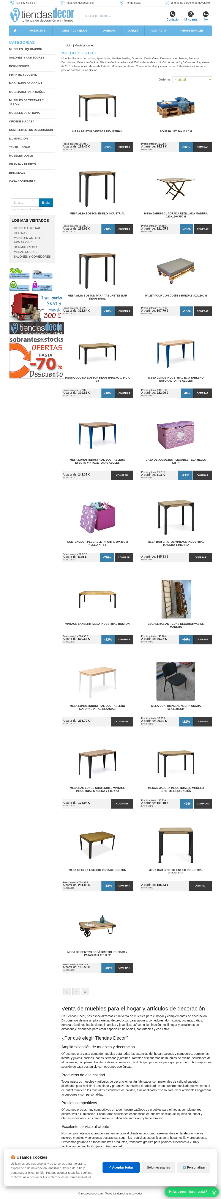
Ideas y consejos (74, 30)
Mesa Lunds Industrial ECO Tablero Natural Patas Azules (176, 379)
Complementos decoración (31, 130)
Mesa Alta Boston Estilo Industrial (97, 213)
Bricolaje (17, 172)
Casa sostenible (22, 181)
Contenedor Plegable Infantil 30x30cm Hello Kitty (97, 543)
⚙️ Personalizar (194, 1167)
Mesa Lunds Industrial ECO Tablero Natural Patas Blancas (97, 707)
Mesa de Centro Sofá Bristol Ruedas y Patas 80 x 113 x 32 (97, 954)
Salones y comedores (26, 57)
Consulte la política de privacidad (27, 209)
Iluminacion (18, 138)
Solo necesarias (158, 1167)
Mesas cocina (25, 252)
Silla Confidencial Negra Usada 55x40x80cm (176, 707)
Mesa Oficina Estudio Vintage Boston (97, 870)
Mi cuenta (190, 16)
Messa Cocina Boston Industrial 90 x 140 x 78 (97, 379)
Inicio (68, 45)
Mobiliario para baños (27, 92)
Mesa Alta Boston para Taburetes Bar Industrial (97, 297)
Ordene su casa (22, 121)
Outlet (133, 30)
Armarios (22, 242)
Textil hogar (19, 147)
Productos (36, 30)
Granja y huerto (22, 164)
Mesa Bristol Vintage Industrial (97, 131)
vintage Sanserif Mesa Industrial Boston (97, 623)
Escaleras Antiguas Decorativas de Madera (176, 625)
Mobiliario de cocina (26, 83)
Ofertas (109, 30)
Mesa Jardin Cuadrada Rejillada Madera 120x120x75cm (176, 215)
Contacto (172, 16)
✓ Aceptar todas (121, 1167)
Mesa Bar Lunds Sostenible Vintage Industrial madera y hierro (97, 790)
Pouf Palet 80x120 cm (176, 131)
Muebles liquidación (25, 49)
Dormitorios (19, 66)
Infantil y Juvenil (23, 74)
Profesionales (193, 30)
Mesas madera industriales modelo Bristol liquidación (176, 790)
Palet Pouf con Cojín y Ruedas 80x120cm (176, 295)
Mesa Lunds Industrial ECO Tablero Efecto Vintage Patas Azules (97, 461)
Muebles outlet (27, 237)
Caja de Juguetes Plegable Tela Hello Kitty (176, 461)
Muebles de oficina (24, 112)
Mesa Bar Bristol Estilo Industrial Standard (175, 872)
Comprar (124, 147)
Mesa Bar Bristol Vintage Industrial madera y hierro (175, 543)
